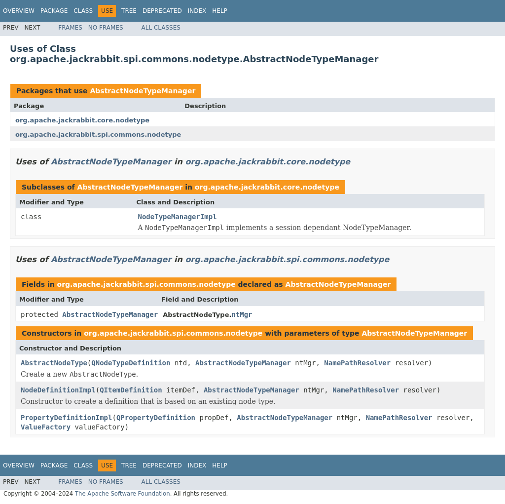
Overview (19, 10)
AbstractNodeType (54, 363)
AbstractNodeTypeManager (142, 91)
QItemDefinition (131, 390)
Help (219, 10)
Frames (70, 27)
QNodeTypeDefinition (130, 363)
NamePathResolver (357, 363)
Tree (129, 10)
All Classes (161, 27)
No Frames (105, 27)
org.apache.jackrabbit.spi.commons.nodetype (98, 134)
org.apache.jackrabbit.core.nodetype (82, 120)
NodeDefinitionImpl (58, 390)
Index (197, 10)
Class (83, 10)
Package (54, 10)
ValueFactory (46, 427)
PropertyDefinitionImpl (66, 418)
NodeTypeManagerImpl (177, 217)
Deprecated (162, 10)
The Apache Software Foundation (122, 493)
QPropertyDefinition (155, 418)
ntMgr (241, 314)
